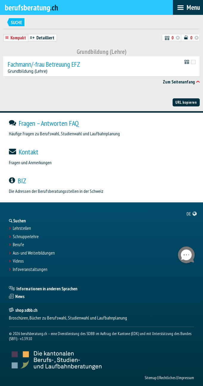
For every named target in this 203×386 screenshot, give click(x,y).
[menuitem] (192, 214)
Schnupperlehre (26, 236)
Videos (18, 261)
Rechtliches (167, 377)
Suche (16, 22)
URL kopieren (186, 102)
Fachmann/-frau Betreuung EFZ (44, 64)
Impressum (186, 377)
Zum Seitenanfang (179, 82)
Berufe (18, 244)
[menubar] (188, 7)
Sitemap (150, 377)
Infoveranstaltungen (30, 269)
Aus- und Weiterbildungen (34, 253)
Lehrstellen (22, 228)
